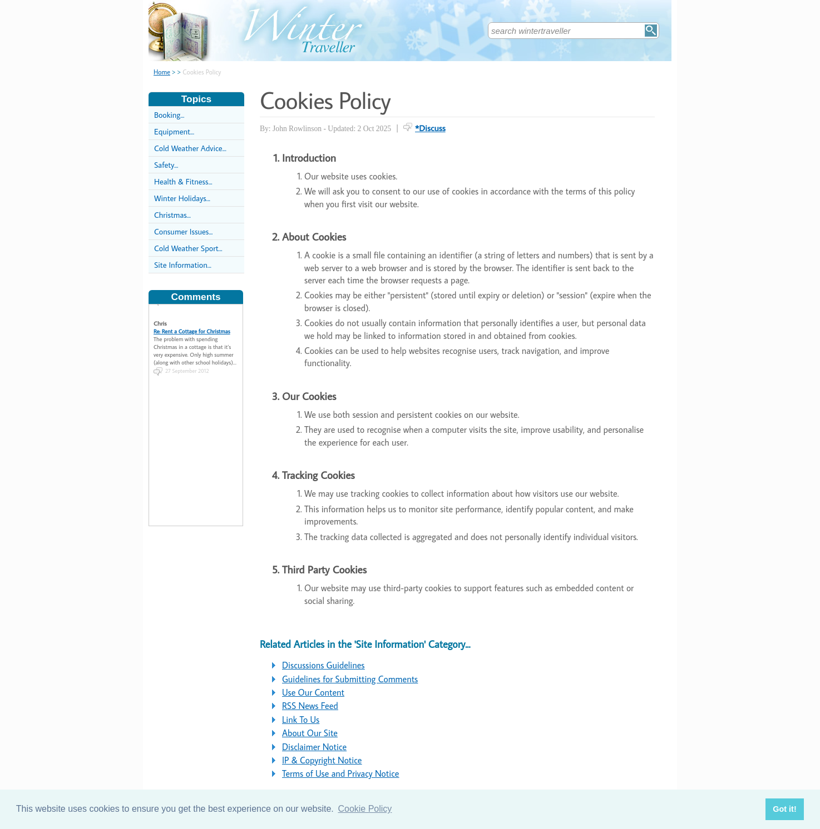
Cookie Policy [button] (365, 808)
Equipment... (174, 131)
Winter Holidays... (182, 198)
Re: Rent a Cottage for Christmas (192, 328)
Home (162, 72)
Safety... (166, 164)
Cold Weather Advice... (190, 148)
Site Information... (182, 264)
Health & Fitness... (183, 181)
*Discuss (430, 127)
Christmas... (172, 214)
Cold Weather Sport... (188, 248)
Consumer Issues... (183, 231)
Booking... (169, 114)
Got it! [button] (784, 809)
